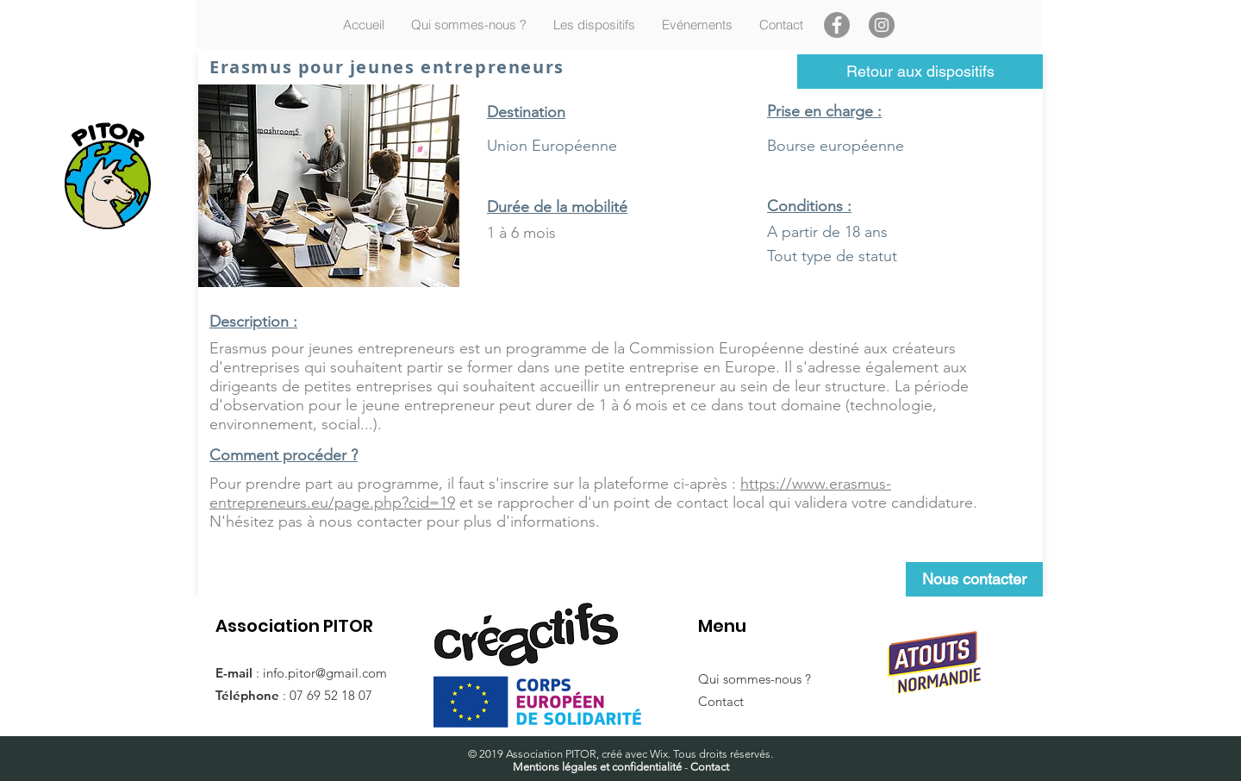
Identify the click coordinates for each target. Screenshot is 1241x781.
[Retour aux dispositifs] (920, 71)
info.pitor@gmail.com (325, 673)
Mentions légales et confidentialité (597, 766)
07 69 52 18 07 (331, 695)
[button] (593, 25)
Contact (721, 701)
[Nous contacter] (974, 579)
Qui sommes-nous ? (754, 679)
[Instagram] (882, 25)
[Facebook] (837, 25)
